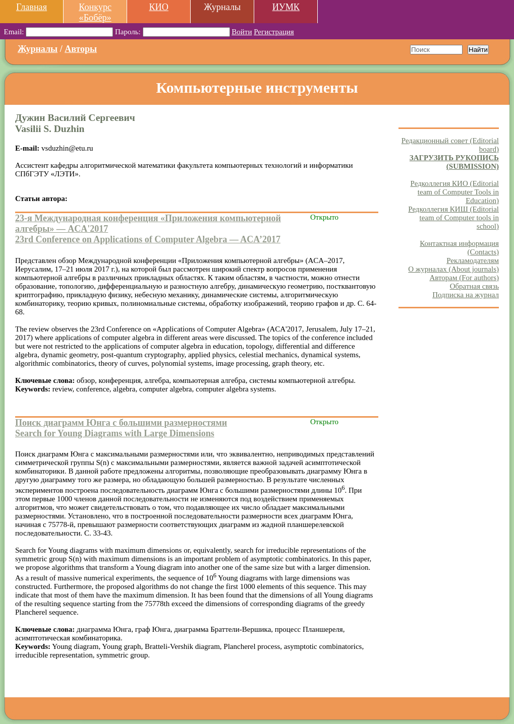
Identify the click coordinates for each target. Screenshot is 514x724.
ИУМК (286, 7)
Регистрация (274, 32)
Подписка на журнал (465, 295)
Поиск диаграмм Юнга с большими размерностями (121, 423)
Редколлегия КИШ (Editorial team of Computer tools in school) (453, 217)
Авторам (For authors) (464, 278)
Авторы (81, 49)
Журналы (38, 49)
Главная (31, 7)
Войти (242, 32)
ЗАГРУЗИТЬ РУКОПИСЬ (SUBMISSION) (454, 162)
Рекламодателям (472, 260)
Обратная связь (474, 286)
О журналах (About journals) (453, 269)
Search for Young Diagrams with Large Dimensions (114, 433)
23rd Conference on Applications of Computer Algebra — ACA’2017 (147, 239)
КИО (158, 7)
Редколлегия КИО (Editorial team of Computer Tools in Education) (455, 192)
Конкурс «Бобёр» (95, 12)
